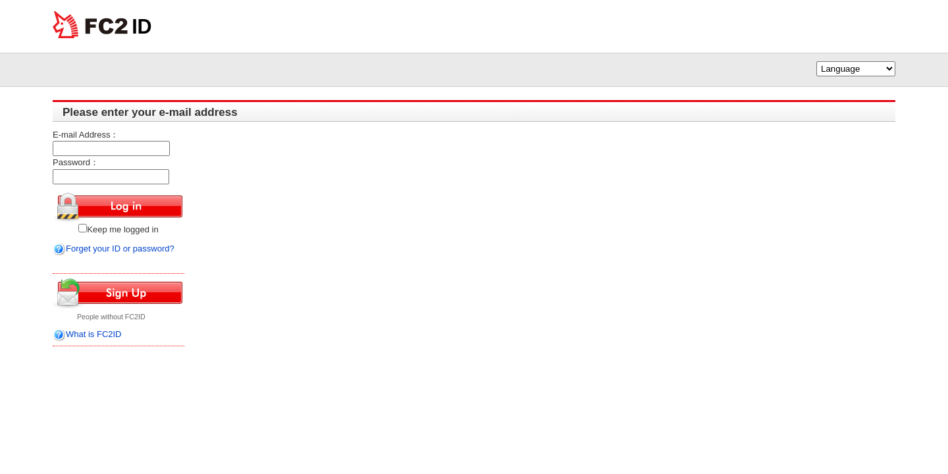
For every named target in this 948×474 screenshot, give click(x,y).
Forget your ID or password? (113, 248)
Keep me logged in (118, 229)
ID (142, 26)
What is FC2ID (94, 334)
